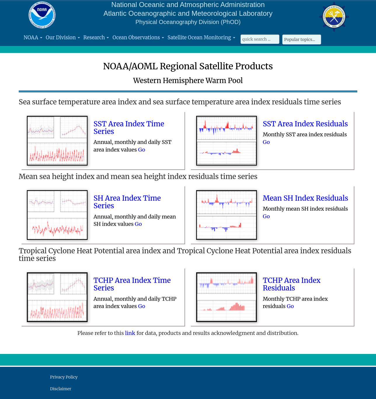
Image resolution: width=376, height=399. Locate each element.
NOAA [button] (33, 37)
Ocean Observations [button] (138, 37)
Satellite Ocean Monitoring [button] (201, 37)
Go (141, 149)
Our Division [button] (63, 37)
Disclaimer (61, 388)
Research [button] (96, 37)
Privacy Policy (64, 377)
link (130, 333)
